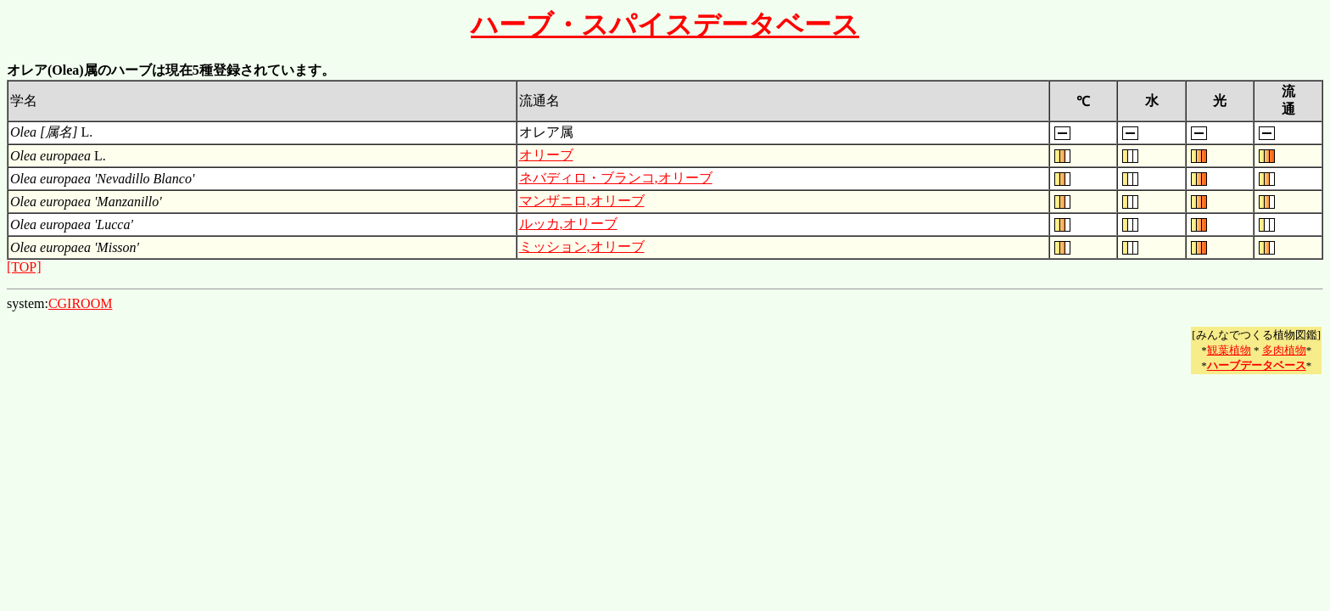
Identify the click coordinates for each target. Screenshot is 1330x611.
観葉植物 (1229, 350)
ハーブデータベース (1256, 365)
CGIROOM (80, 303)
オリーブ (546, 155)
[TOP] (24, 267)
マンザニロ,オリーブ (582, 200)
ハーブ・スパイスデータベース (665, 24)
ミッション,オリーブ (582, 246)
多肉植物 (1284, 350)
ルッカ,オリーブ (568, 223)
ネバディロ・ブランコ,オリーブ (615, 178)
